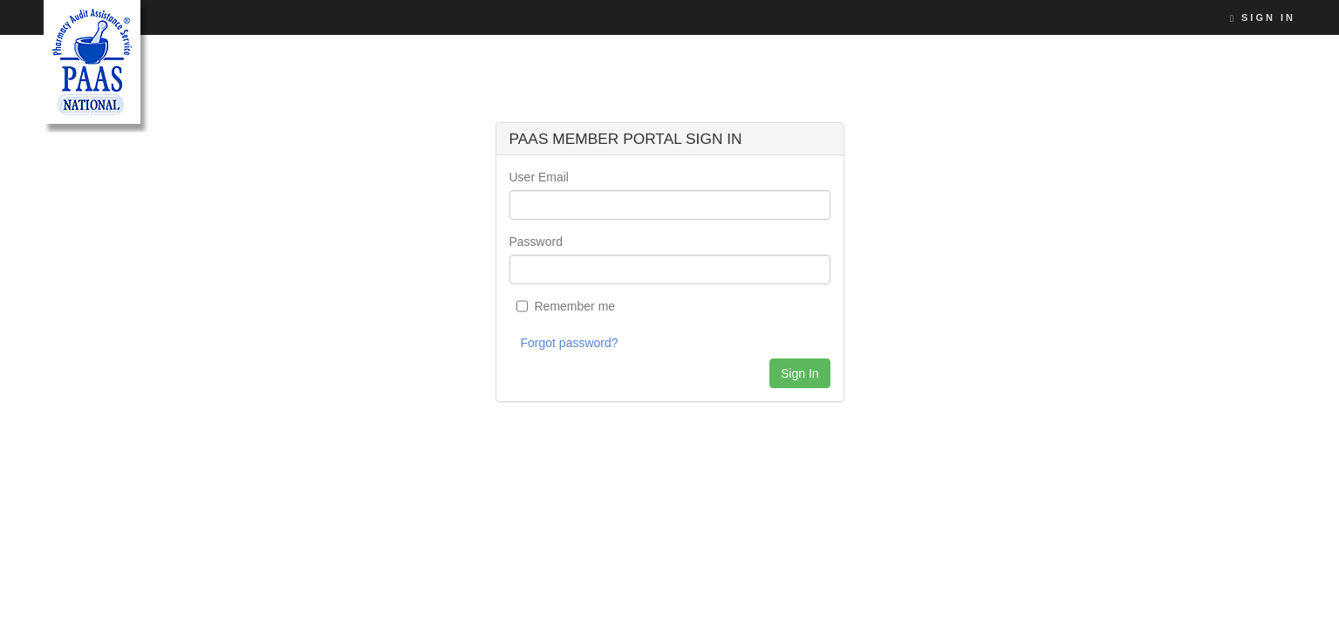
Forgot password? (569, 343)
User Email (539, 177)
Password (536, 242)
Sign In (1262, 17)
